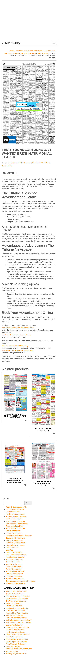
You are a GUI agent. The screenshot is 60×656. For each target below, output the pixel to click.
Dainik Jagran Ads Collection (16, 642)
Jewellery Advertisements (15, 521)
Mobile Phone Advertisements (17, 524)
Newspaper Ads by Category (29, 51)
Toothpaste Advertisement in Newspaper (21, 581)
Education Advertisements (15, 538)
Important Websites (13, 646)
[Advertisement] (30, 21)
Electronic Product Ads (14, 540)
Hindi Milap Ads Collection (15, 632)
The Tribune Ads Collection (16, 601)
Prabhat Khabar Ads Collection (17, 608)
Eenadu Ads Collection (14, 637)
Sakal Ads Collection (13, 603)
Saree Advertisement (13, 569)
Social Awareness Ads (14, 559)
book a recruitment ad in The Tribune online (18, 328)
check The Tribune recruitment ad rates (16, 335)
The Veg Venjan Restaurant (16, 654)
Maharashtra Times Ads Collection (18, 623)
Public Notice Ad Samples (15, 528)
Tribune (47, 163)
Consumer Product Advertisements (19, 536)
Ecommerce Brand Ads (14, 526)
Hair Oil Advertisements (14, 579)
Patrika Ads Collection (14, 606)
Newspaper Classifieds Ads (33, 163)
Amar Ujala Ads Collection (15, 644)
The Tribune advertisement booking (15, 346)
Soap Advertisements (14, 576)
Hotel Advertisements (14, 519)
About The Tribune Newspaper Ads (19, 649)
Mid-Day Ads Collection (14, 615)
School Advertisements (14, 574)
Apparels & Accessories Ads (16, 507)
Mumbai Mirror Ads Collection (17, 613)
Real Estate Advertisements (16, 555)
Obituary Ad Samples (14, 552)
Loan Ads (9, 550)
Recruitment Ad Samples (15, 557)
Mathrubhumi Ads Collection (16, 618)
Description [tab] (8, 173)
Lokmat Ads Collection (14, 625)
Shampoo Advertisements (15, 583)
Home (12, 51)
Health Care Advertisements (16, 516)
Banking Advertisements (15, 509)
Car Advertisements (13, 531)
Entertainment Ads (12, 512)
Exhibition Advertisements (15, 543)
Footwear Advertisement (15, 571)
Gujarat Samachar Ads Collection (18, 634)
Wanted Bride (43, 53)
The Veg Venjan (12, 651)
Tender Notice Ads (12, 562)
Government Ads (12, 548)
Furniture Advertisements (15, 514)
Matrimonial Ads (28, 53)
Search (6, 499)
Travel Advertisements (14, 564)
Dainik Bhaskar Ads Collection (17, 599)
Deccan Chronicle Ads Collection (18, 596)
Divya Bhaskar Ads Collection (17, 639)
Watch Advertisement (14, 567)
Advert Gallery (11, 43)
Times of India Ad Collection (16, 591)
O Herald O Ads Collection (15, 611)
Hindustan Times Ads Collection (17, 627)
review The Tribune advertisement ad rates (17, 350)
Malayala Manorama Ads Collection (19, 620)
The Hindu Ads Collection (15, 594)
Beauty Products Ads (13, 533)
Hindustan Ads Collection (15, 630)
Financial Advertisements (15, 545)
